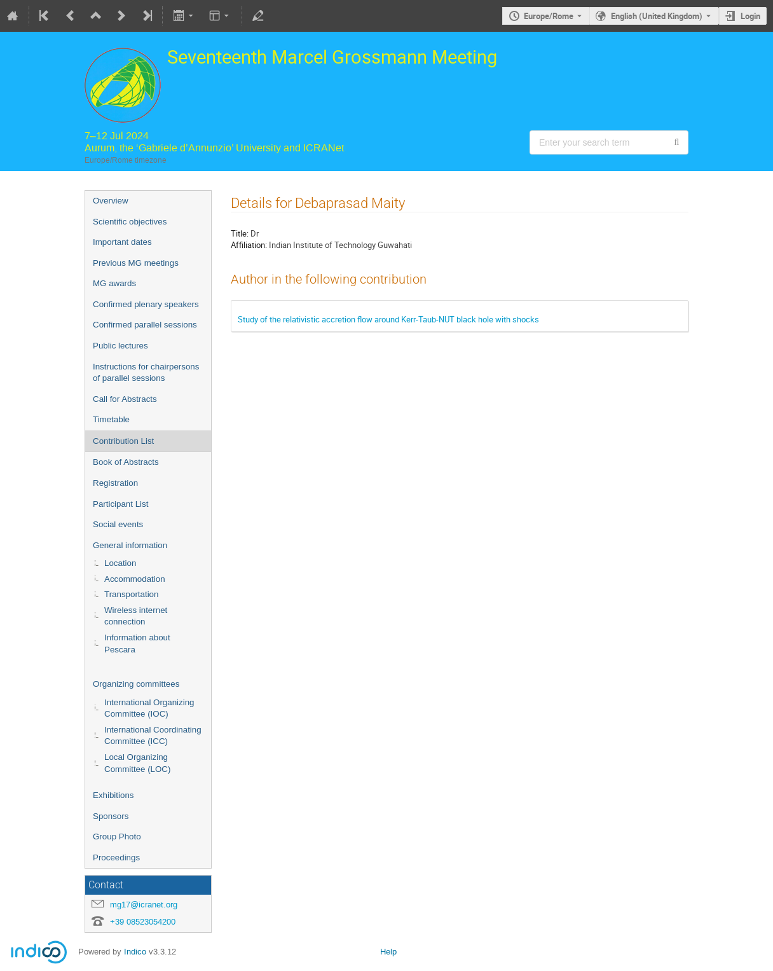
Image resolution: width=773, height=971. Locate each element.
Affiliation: (249, 245)
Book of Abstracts (126, 462)
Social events (118, 524)
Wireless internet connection (135, 616)
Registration (115, 483)
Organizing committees (136, 684)
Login (750, 16)
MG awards (114, 283)
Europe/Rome (548, 16)
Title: (240, 233)
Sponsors (110, 816)
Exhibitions (113, 795)
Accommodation (134, 579)
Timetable (111, 419)
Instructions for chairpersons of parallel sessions (146, 372)
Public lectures (120, 345)
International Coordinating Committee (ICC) (153, 736)
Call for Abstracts (125, 399)
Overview (110, 200)
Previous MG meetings (136, 263)
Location (120, 563)
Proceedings (116, 857)
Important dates (122, 242)
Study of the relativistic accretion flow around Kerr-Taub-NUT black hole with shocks (388, 319)
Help (388, 951)
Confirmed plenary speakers (146, 304)
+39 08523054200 (142, 921)
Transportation (131, 594)
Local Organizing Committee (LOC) (137, 763)
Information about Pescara (137, 643)
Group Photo (117, 836)
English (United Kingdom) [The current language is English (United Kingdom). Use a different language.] (656, 16)
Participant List (120, 504)
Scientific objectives (130, 221)
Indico (135, 951)
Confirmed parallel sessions (145, 324)
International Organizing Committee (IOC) (149, 708)
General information (130, 545)
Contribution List (123, 441)
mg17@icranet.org (143, 904)
